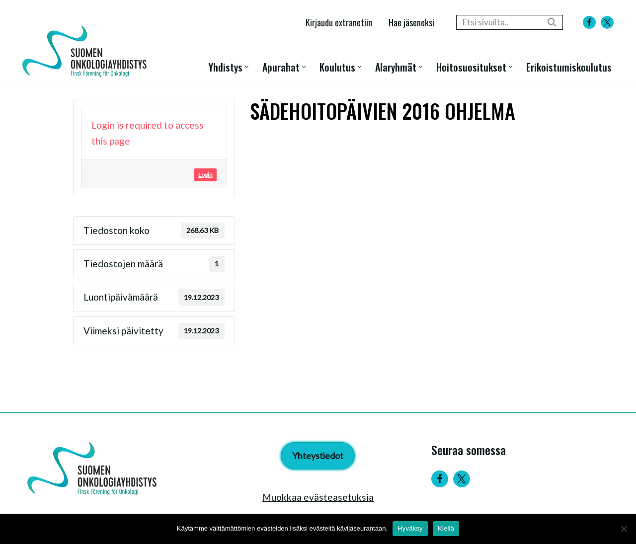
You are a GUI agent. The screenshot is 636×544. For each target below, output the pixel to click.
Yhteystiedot (317, 455)
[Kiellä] (624, 529)
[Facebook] (589, 22)
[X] (607, 22)
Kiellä (446, 528)
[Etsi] (498, 22)
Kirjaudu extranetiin (339, 22)
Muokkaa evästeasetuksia (318, 497)
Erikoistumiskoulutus (569, 67)
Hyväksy (410, 528)
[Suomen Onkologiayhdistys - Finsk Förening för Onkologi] (87, 51)
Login (205, 174)
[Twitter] (461, 478)
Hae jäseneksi (411, 22)
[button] (246, 67)
